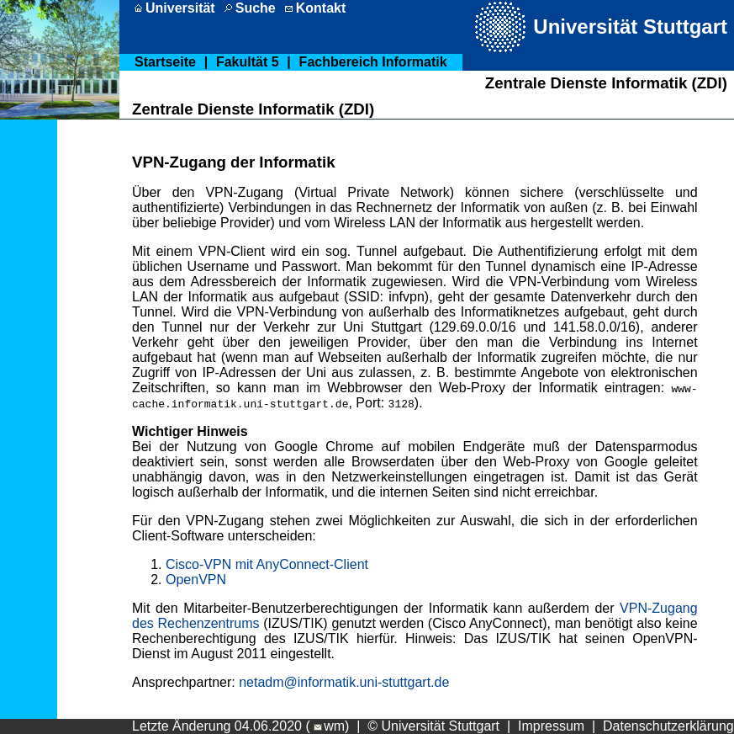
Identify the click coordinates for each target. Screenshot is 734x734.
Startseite (165, 62)
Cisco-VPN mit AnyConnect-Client (267, 564)
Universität (180, 8)
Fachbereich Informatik (373, 62)
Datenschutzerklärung (668, 726)
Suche (255, 8)
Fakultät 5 (247, 62)
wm (327, 726)
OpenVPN (196, 579)
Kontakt (321, 8)
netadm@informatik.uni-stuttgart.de (344, 682)
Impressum (551, 726)
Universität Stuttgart (630, 26)
